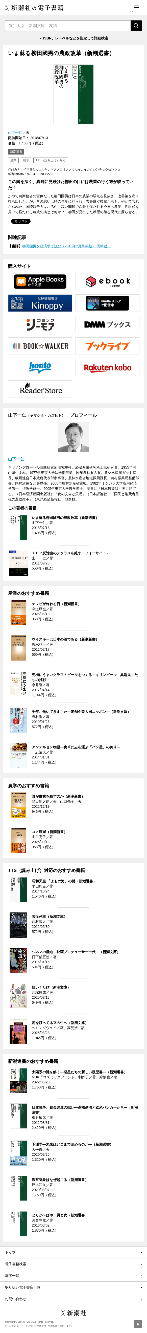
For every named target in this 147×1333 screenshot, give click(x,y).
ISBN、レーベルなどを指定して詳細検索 (75, 38)
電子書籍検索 (15, 1264)
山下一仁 (15, 132)
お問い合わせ (15, 1299)
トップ (10, 1252)
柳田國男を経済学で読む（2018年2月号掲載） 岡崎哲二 (66, 246)
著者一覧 (12, 1276)
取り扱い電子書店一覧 (22, 1287)
